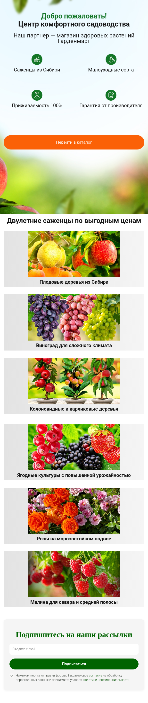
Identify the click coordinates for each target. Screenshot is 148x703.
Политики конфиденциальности (106, 680)
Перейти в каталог (74, 142)
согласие (95, 675)
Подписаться (74, 664)
